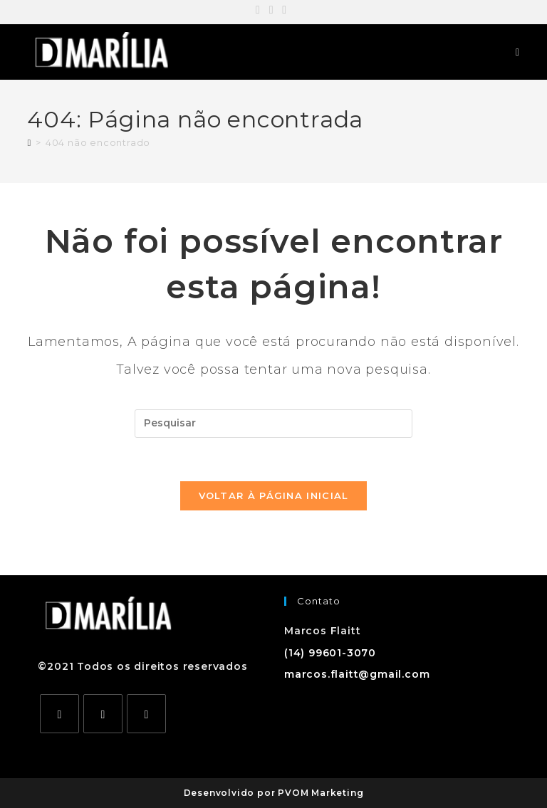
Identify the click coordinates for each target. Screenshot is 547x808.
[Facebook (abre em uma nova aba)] (260, 10)
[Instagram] (103, 713)
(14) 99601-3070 (330, 652)
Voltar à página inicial (274, 495)
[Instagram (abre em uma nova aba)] (271, 10)
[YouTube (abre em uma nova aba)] (284, 10)
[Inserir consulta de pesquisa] (273, 423)
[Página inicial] (29, 142)
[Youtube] (146, 713)
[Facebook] (59, 713)
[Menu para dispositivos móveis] (518, 52)
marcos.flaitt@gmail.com (356, 674)
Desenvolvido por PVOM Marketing (274, 792)
